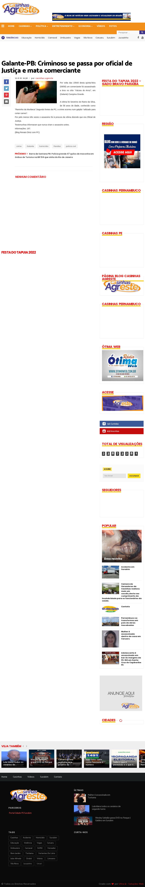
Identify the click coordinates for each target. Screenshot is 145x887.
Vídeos (101, 26)
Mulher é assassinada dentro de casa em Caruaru (131, 635)
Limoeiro (51, 858)
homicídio (43, 146)
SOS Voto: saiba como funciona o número (94, 762)
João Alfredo (15, 858)
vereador (51, 848)
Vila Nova (87, 37)
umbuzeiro (15, 848)
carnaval (28, 848)
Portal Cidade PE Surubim (20, 813)
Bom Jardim (15, 853)
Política (41, 26)
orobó (29, 858)
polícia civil (71, 146)
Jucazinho (123, 37)
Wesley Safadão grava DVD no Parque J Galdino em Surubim (113, 819)
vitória (39, 858)
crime (18, 146)
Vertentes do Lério (46, 853)
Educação (27, 37)
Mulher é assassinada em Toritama (99, 796)
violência (28, 843)
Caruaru (100, 37)
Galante (30, 146)
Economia (85, 26)
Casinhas (24, 26)
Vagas (77, 37)
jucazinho (28, 863)
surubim (53, 837)
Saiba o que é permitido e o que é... (124, 763)
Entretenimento (62, 26)
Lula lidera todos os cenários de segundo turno (106, 808)
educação (14, 843)
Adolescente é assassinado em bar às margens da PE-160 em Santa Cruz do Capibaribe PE (131, 659)
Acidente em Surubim (127, 568)
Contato (125, 606)
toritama (29, 853)
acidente (27, 837)
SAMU (39, 848)
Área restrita (113, 558)
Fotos (113, 26)
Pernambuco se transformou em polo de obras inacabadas (129, 621)
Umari (39, 863)
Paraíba (57, 146)
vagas (39, 843)
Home (11, 26)
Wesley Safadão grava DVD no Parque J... (41, 762)
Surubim (111, 37)
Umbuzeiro (65, 37)
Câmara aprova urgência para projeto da (65, 762)
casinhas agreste (44, 78)
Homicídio (40, 37)
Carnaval (52, 37)
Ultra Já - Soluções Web (131, 884)
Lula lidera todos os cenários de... (13, 763)
